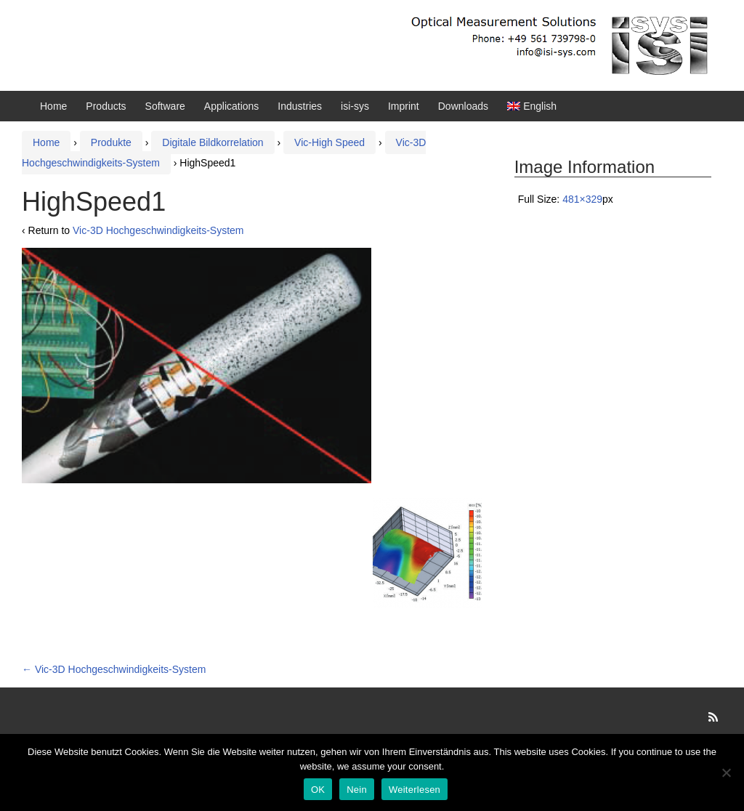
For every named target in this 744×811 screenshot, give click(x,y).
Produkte (111, 142)
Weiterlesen (414, 789)
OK (318, 789)
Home (53, 106)
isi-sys (355, 106)
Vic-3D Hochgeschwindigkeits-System (158, 230)
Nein (357, 789)
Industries (300, 106)
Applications (231, 106)
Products (106, 106)
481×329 (582, 199)
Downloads (463, 106)
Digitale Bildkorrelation (212, 142)
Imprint (403, 106)
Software (165, 106)
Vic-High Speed (329, 142)
